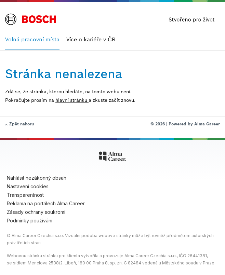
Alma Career (207, 123)
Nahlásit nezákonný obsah (36, 178)
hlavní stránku (72, 100)
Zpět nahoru (21, 123)
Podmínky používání (29, 220)
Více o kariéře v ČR (91, 39)
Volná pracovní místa (32, 39)
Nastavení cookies (28, 186)
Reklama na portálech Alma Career (46, 203)
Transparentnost (25, 195)
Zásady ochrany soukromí (36, 212)
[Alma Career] (112, 157)
